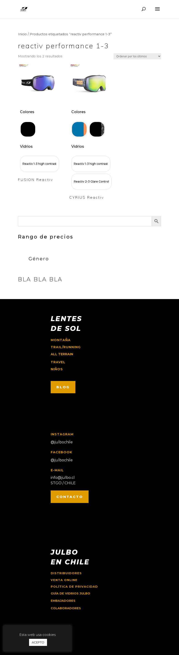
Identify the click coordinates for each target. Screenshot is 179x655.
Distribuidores (66, 573)
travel (58, 362)
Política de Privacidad (74, 586)
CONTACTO (69, 497)
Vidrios (26, 146)
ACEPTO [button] (38, 642)
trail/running (66, 347)
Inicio (22, 34)
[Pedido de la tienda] (137, 56)
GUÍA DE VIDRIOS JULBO (70, 593)
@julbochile (62, 442)
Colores (27, 112)
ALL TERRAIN (62, 354)
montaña (61, 340)
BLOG (63, 387)
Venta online (64, 580)
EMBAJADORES (63, 600)
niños (57, 369)
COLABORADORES (66, 608)
